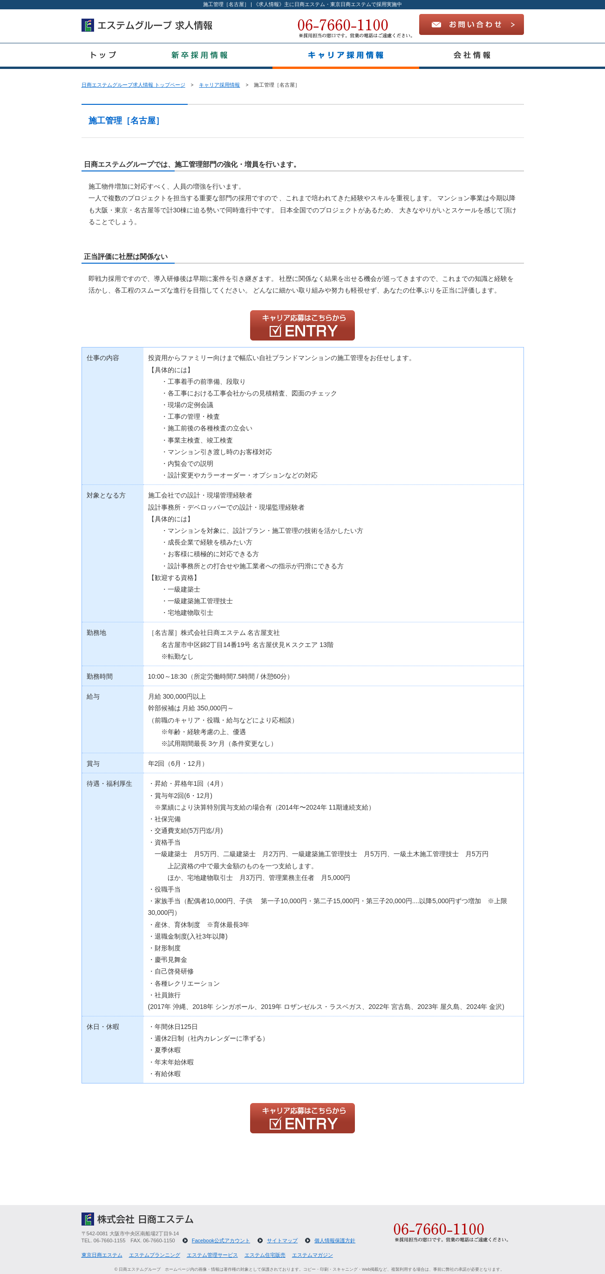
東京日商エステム (102, 1255)
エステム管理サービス (212, 1255)
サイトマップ (282, 1240)
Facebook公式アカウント (221, 1240)
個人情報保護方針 (334, 1240)
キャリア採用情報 (219, 85)
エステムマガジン (312, 1255)
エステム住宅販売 (265, 1255)
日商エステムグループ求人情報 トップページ (133, 85)
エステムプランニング (154, 1255)
